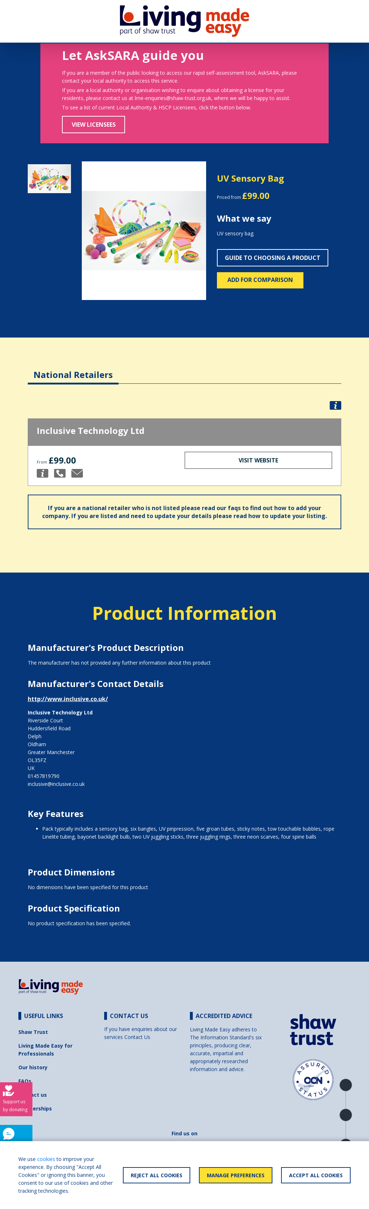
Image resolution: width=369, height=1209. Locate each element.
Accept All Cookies (316, 1175)
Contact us (32, 1094)
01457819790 (43, 776)
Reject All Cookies (156, 1175)
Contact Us (137, 1037)
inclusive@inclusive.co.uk (56, 783)
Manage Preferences (235, 1175)
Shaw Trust (33, 1031)
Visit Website (258, 460)
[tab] (73, 369)
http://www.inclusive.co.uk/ (68, 699)
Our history (33, 1067)
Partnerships (35, 1108)
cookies (46, 1159)
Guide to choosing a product (272, 258)
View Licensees (94, 125)
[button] (91, 230)
